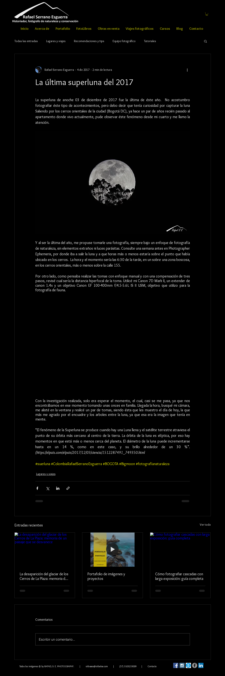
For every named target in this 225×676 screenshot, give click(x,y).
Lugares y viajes (56, 41)
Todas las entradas (26, 41)
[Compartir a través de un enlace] (68, 488)
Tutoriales (150, 41)
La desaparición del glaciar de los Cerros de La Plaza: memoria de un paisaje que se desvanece (44, 576)
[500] (188, 665)
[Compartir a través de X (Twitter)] (48, 488)
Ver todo (205, 524)
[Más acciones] (187, 69)
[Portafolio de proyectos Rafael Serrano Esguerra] (112, 549)
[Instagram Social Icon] (182, 665)
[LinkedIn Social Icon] (200, 665)
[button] (207, 14)
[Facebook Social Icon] (175, 665)
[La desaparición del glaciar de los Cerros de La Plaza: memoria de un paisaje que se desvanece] (45, 549)
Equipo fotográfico (124, 41)
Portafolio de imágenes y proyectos (106, 576)
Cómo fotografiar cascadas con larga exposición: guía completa (179, 576)
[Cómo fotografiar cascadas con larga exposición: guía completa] (180, 549)
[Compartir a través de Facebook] (37, 488)
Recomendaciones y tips (89, 41)
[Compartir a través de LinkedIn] (58, 488)
